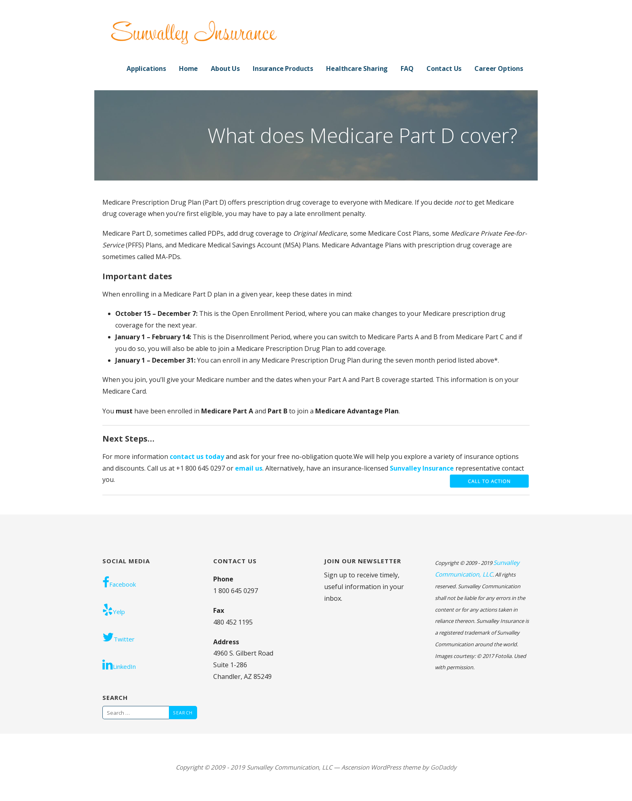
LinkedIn (119, 664)
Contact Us (444, 68)
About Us (225, 68)
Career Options (498, 68)
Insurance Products (283, 68)
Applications (146, 68)
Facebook (119, 582)
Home (188, 68)
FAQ (407, 68)
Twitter (118, 637)
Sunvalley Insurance (422, 468)
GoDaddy (443, 767)
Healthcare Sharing (357, 68)
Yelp (113, 610)
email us (248, 468)
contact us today (197, 456)
